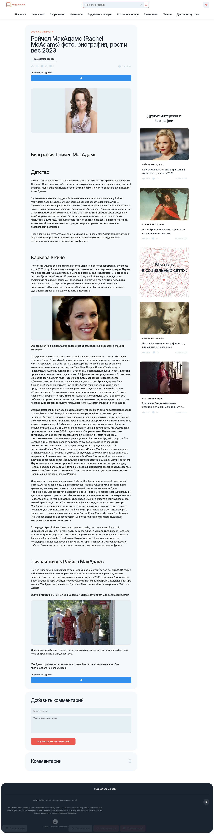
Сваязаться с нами (105, 789)
